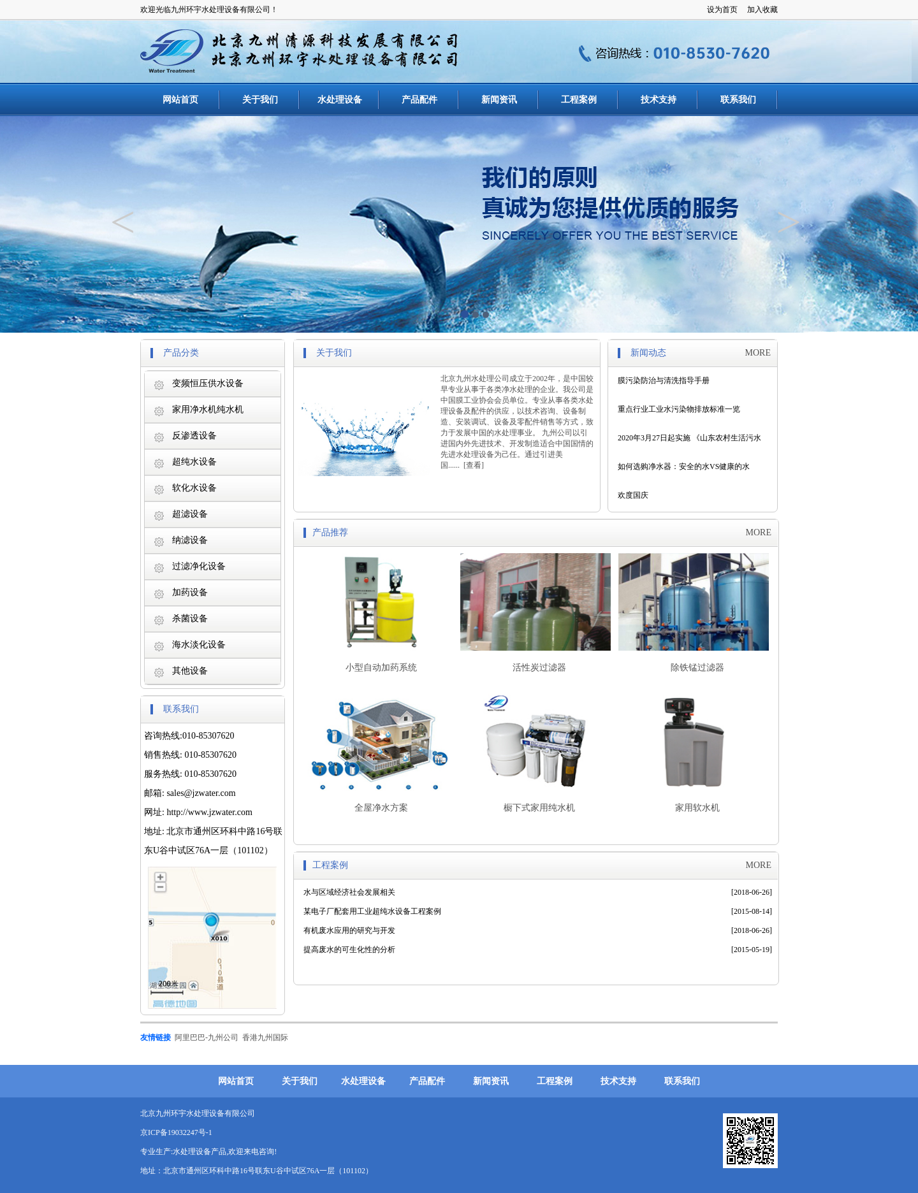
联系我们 (738, 100)
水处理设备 (339, 100)
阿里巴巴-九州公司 (206, 1037)
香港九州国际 (265, 1037)
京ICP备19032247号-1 (176, 1132)
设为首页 (722, 9)
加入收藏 (762, 9)
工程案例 (579, 100)
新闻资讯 (499, 100)
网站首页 (180, 100)
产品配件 (419, 100)
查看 (473, 465)
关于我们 (260, 100)
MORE (758, 353)
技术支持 (658, 100)
